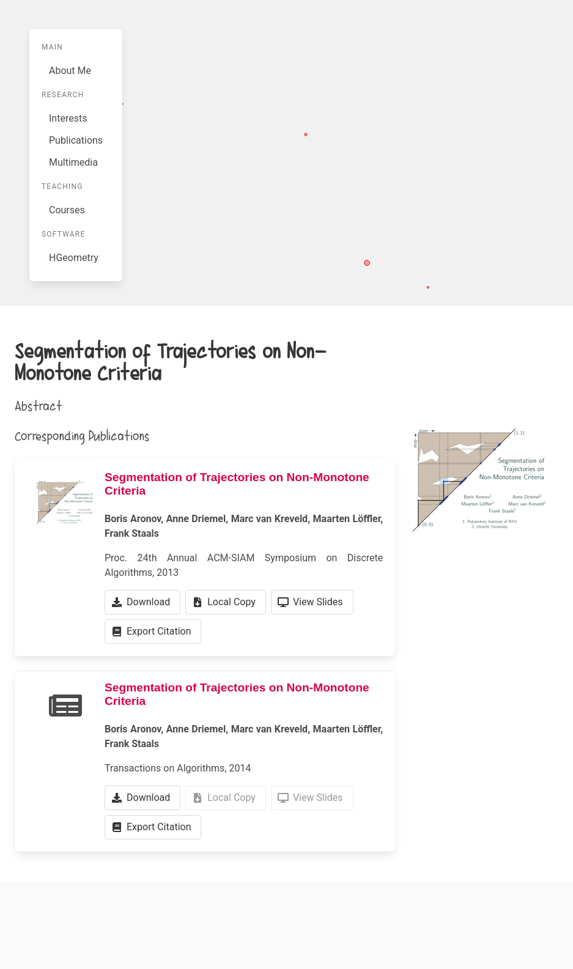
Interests (68, 118)
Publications (76, 140)
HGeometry (73, 257)
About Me (70, 70)
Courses (67, 210)
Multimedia (73, 162)
